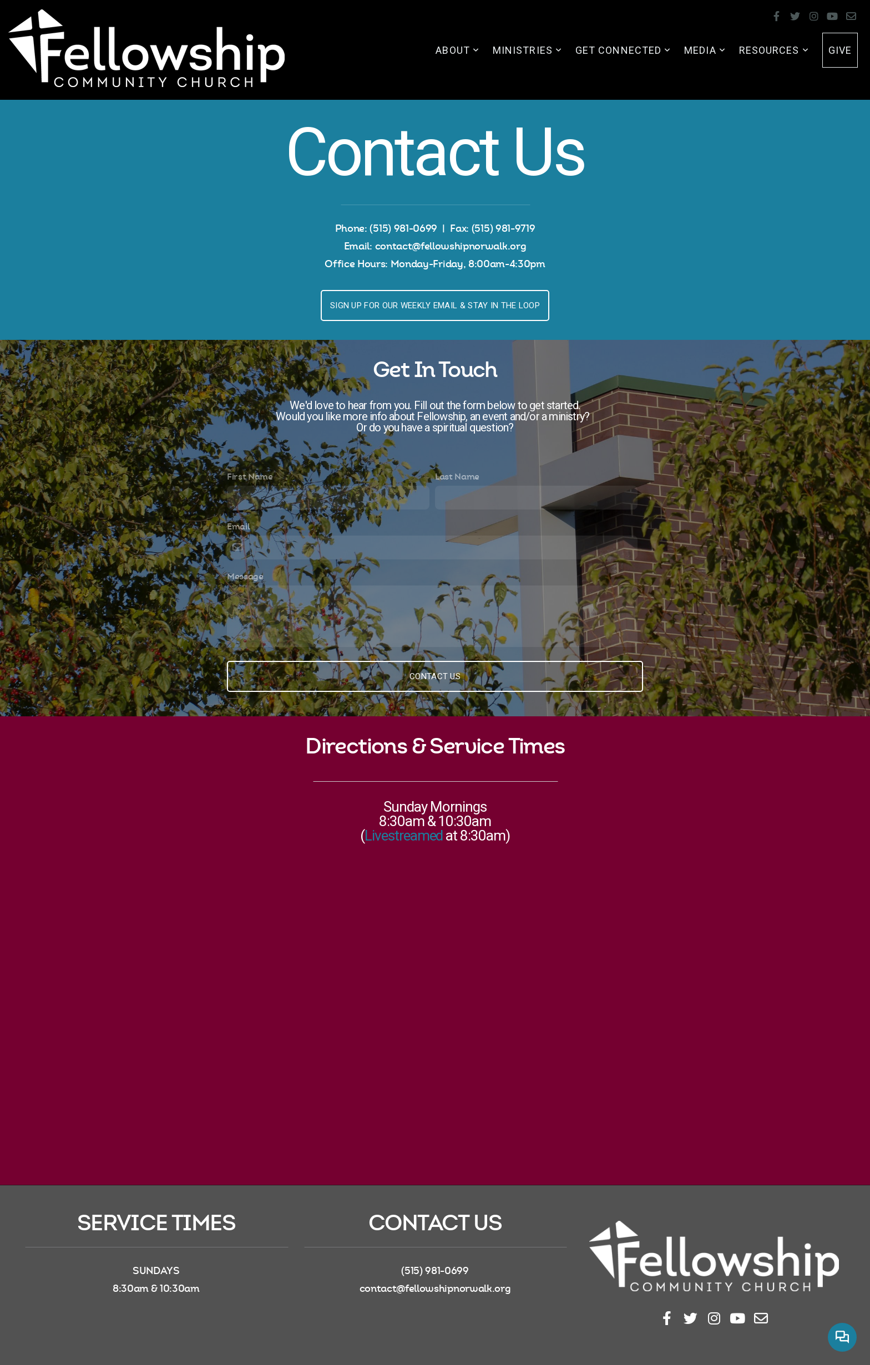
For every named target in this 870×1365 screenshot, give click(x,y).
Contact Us (435, 676)
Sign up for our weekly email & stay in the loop (435, 305)
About (457, 50)
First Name (250, 476)
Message (245, 576)
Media (705, 50)
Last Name (457, 476)
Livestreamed (404, 835)
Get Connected (623, 50)
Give (840, 50)
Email (238, 526)
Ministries (527, 50)
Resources (774, 50)
